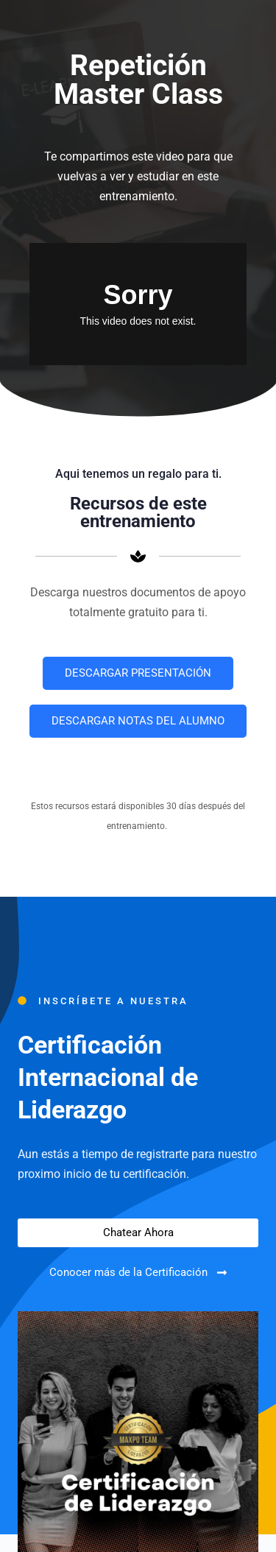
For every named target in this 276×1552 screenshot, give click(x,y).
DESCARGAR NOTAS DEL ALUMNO (138, 720)
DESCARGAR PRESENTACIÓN (138, 673)
